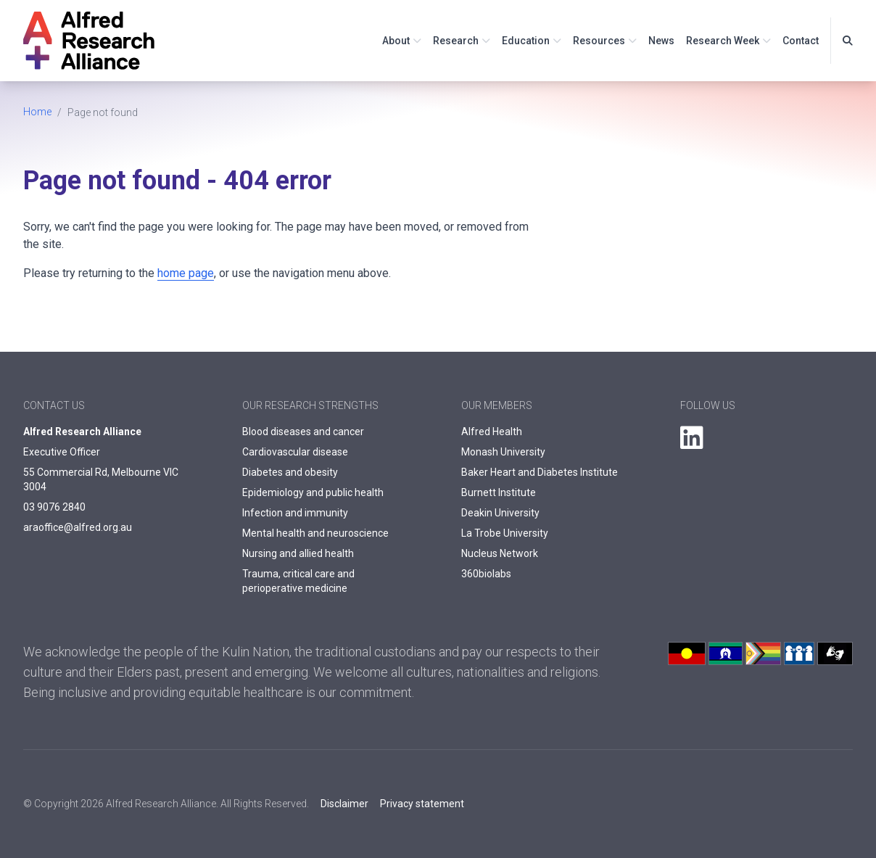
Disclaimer (344, 803)
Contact (800, 40)
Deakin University (500, 513)
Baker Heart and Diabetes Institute (539, 472)
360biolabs (486, 573)
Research (456, 40)
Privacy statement (422, 803)
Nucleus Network (499, 553)
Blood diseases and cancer (303, 431)
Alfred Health (491, 431)
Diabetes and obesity (290, 472)
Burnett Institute (498, 492)
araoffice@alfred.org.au (77, 527)
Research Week (722, 40)
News (661, 40)
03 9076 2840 (54, 507)
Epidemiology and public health (313, 492)
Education (526, 40)
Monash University (503, 452)
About (396, 40)
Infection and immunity (295, 513)
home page (185, 273)
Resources (599, 40)
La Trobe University (504, 533)
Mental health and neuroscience (315, 533)
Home (37, 111)
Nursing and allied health (298, 553)
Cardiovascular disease (295, 452)
